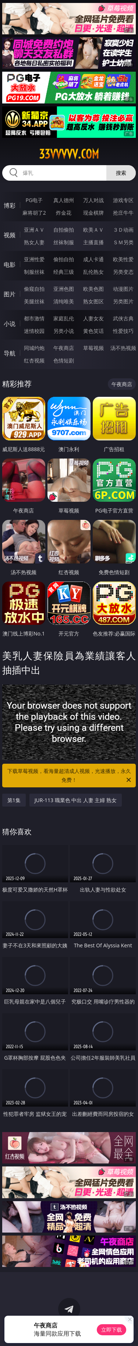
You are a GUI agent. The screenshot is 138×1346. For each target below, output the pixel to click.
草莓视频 (93, 347)
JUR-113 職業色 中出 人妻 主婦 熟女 (76, 800)
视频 (9, 235)
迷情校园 (34, 330)
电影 (9, 264)
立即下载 (111, 1329)
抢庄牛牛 (123, 212)
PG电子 (34, 200)
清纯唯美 (63, 301)
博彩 (9, 205)
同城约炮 (34, 347)
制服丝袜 (34, 271)
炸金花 (63, 212)
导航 (9, 353)
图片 (9, 294)
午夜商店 (63, 347)
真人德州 (63, 200)
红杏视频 (34, 360)
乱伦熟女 (93, 271)
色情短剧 (63, 360)
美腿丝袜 (34, 301)
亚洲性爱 (34, 259)
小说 (9, 324)
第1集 (14, 800)
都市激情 (34, 318)
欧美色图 (93, 288)
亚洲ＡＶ (34, 229)
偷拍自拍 (63, 259)
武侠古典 (123, 318)
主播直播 (93, 242)
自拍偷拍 (63, 229)
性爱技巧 (123, 330)
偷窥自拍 (34, 288)
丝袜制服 (63, 242)
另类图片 (123, 301)
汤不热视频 (123, 347)
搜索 (121, 172)
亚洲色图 (63, 288)
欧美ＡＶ (93, 229)
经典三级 (63, 271)
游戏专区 (123, 200)
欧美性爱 (123, 259)
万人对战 (93, 200)
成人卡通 (93, 259)
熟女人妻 (34, 242)
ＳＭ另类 (123, 242)
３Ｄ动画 (123, 229)
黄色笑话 (93, 330)
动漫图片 (123, 288)
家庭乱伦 (63, 318)
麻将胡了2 (34, 212)
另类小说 (63, 330)
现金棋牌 (93, 212)
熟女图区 (93, 301)
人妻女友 (93, 318)
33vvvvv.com (69, 154)
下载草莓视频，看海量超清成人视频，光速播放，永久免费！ (69, 775)
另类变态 (123, 271)
